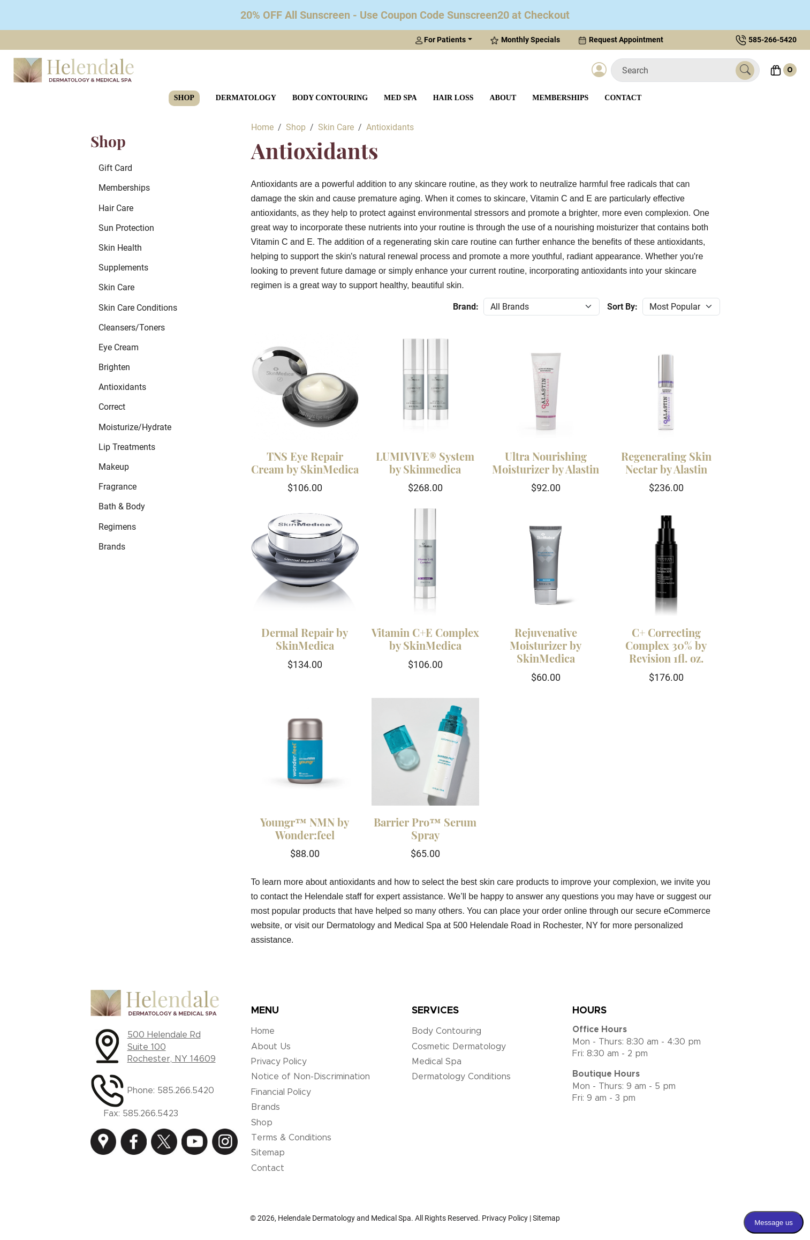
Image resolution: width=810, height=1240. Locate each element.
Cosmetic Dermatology (459, 1046)
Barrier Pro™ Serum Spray (425, 828)
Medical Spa (436, 1061)
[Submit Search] (745, 70)
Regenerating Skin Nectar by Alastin (666, 462)
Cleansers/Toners (132, 327)
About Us (271, 1046)
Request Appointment (620, 39)
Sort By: (622, 307)
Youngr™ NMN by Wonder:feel (304, 828)
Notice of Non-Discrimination (310, 1076)
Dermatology (246, 98)
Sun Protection (126, 228)
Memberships (560, 98)
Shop (184, 98)
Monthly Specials (525, 39)
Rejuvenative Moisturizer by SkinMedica (545, 645)
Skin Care (116, 287)
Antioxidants (122, 387)
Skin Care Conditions (138, 308)
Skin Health (120, 248)
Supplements (123, 267)
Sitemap (268, 1152)
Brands (112, 547)
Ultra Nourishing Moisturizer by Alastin (545, 462)
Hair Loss (453, 98)
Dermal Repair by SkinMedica (304, 638)
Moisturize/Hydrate (135, 427)
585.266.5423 (150, 1113)
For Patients (440, 39)
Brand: (466, 307)
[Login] (599, 70)
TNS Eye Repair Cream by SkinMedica (305, 462)
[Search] (677, 70)
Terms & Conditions (291, 1137)
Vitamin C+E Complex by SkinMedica (425, 638)
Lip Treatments (127, 447)
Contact (622, 98)
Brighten (114, 367)
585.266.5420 (185, 1090)
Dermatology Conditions (461, 1076)
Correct (112, 407)
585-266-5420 (772, 39)
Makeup (114, 467)
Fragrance (118, 487)
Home (263, 1031)
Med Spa (400, 98)
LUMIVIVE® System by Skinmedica (425, 462)
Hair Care (116, 208)
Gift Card (115, 168)
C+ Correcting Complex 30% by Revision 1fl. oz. (666, 645)
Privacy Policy (279, 1061)
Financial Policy (281, 1092)
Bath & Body (122, 506)
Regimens (117, 527)
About (503, 98)
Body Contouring (330, 98)
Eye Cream (119, 347)
